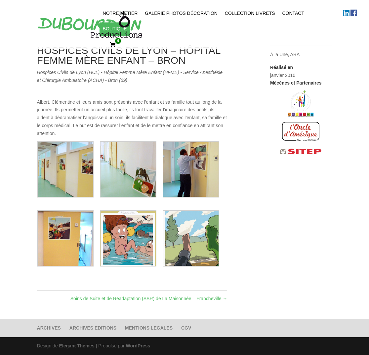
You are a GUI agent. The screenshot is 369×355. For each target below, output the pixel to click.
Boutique (115, 28)
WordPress (138, 345)
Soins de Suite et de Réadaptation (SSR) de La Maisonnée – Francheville (148, 298)
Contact (293, 13)
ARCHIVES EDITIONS (92, 328)
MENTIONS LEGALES (149, 328)
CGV (186, 328)
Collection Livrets (250, 13)
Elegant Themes (77, 345)
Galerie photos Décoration (181, 13)
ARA (295, 54)
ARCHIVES (49, 328)
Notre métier (120, 13)
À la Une (279, 54)
